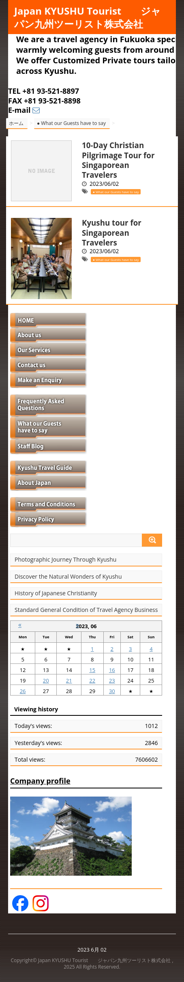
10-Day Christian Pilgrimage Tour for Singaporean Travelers (118, 160)
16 (112, 670)
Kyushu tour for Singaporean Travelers (111, 233)
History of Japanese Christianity (56, 593)
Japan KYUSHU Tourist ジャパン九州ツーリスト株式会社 (87, 17)
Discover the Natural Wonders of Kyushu (68, 576)
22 (92, 680)
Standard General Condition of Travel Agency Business (86, 610)
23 (112, 680)
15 (92, 670)
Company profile (40, 781)
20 (46, 680)
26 (23, 691)
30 (112, 691)
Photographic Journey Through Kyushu (65, 559)
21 (69, 680)
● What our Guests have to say (116, 192)
